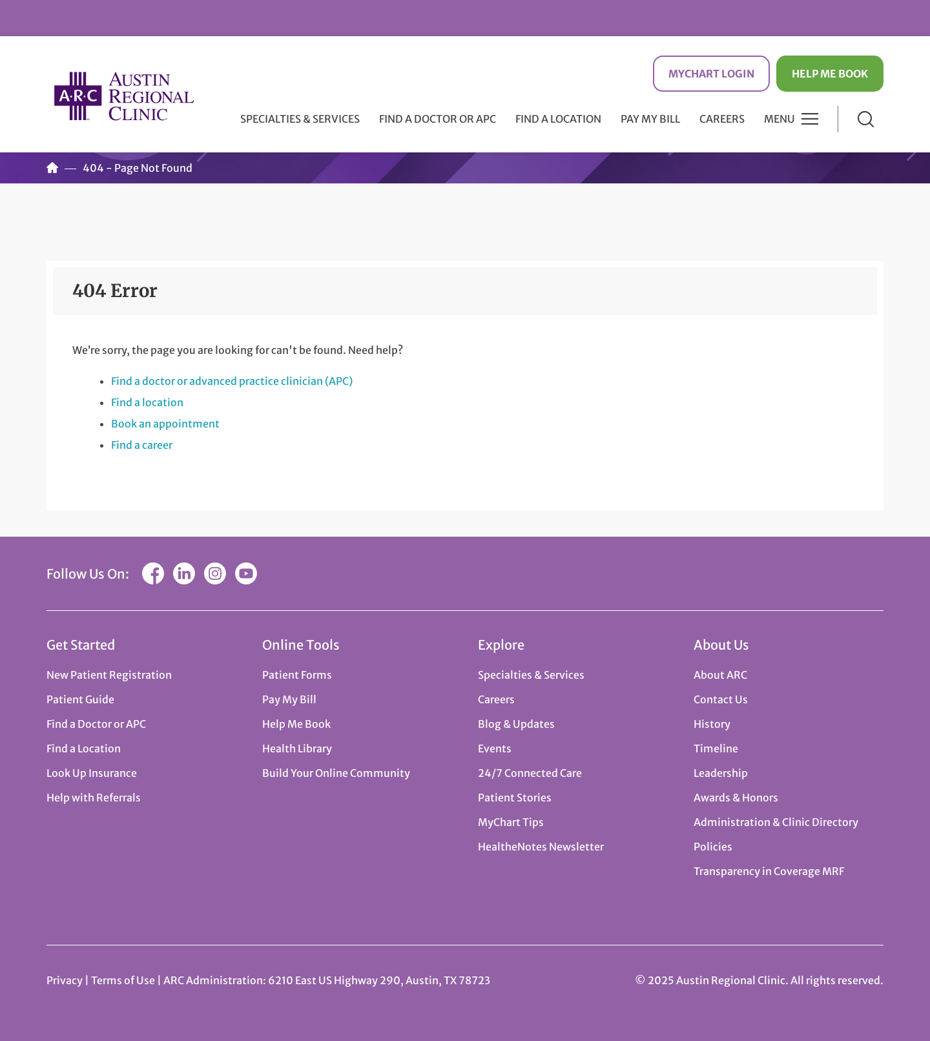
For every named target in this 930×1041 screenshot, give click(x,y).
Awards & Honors (736, 797)
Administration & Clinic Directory (776, 822)
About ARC (720, 674)
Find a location (147, 402)
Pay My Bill (650, 118)
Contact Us (721, 699)
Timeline (716, 748)
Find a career (141, 444)
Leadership (721, 773)
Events (495, 748)
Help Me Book (830, 73)
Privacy (64, 980)
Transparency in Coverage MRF (769, 871)
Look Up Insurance (91, 773)
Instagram (215, 573)
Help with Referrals (93, 797)
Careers (722, 118)
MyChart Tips (511, 822)
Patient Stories (515, 797)
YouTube (246, 573)
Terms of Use (124, 980)
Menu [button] (779, 118)
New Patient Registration (109, 674)
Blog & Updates (516, 723)
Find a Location (558, 118)
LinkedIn (184, 573)
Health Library (297, 748)
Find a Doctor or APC (437, 118)
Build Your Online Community (336, 773)
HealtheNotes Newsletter (541, 846)
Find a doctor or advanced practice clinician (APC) (232, 381)
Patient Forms (297, 674)
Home (52, 168)
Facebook (153, 573)
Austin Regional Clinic (124, 96)
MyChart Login (711, 73)
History (712, 723)
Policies (713, 846)
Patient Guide (80, 699)
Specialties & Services (531, 674)
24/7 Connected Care (530, 773)
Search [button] (866, 119)
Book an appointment (165, 423)
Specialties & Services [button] (300, 118)
